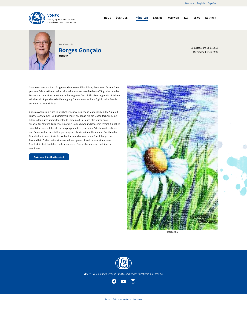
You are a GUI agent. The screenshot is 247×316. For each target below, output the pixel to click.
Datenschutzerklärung (122, 299)
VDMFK (53, 15)
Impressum (137, 299)
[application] (145, 18)
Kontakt (108, 299)
